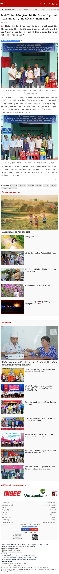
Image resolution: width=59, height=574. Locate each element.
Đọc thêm (6, 322)
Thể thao (5, 515)
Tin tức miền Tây (7, 522)
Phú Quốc (53, 185)
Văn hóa (53, 512)
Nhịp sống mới (6, 517)
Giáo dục (53, 507)
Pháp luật (53, 510)
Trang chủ (5, 502)
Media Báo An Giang (49, 522)
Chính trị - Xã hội (24, 9)
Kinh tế (49, 9)
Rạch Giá (46, 185)
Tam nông (53, 517)
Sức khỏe (53, 515)
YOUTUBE (34, 529)
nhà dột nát (30, 185)
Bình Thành (13, 185)
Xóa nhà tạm (22, 185)
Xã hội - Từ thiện (38, 9)
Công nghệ (5, 510)
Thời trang (5, 520)
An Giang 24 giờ (10, 9)
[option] (16, 494)
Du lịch (54, 520)
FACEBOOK (25, 529)
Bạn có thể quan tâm (11, 192)
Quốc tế (4, 512)
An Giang (4, 188)
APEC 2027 (38, 185)
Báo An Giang (13, 188)
